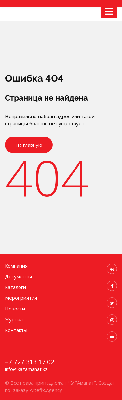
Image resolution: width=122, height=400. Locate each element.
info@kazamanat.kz (26, 369)
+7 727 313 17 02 (29, 362)
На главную (28, 145)
